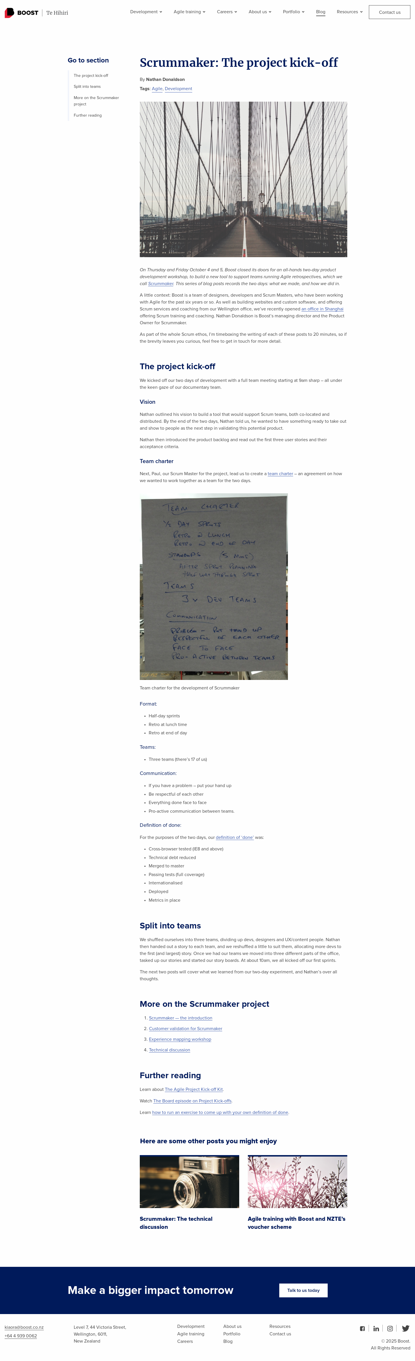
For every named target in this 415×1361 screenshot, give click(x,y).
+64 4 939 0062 (21, 1336)
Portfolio (293, 12)
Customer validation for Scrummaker (185, 1028)
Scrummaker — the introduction (180, 1018)
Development (146, 12)
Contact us (390, 12)
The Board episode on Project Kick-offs (192, 1101)
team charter (280, 473)
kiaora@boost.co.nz (24, 1327)
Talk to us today (303, 1290)
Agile (157, 88)
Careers (227, 12)
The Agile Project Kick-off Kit (194, 1089)
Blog (320, 12)
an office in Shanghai (322, 309)
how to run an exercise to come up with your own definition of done (220, 1112)
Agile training (189, 12)
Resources (349, 12)
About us (260, 12)
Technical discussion (169, 1050)
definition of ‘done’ (235, 837)
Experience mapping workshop (180, 1039)
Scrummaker (160, 283)
